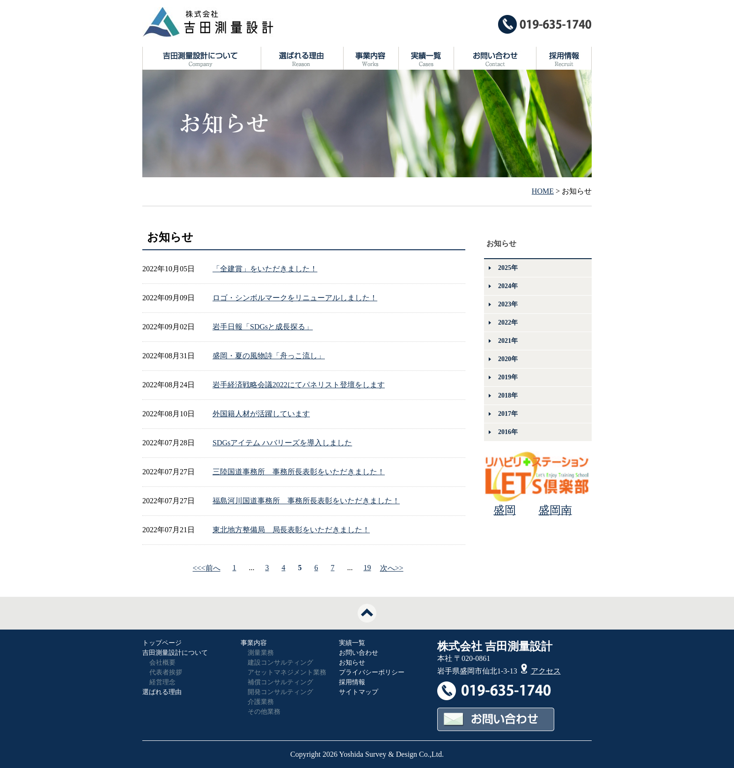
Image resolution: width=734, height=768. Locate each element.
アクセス (541, 671)
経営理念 (162, 682)
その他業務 (264, 711)
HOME (543, 191)
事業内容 (254, 642)
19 (367, 568)
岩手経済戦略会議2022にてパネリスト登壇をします (299, 385)
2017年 (508, 413)
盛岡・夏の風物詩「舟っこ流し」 (269, 356)
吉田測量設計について (175, 652)
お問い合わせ (358, 652)
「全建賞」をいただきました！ (265, 269)
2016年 (508, 431)
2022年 (508, 322)
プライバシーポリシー (371, 672)
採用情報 (352, 682)
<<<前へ (206, 568)
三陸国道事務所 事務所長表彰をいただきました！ (299, 472)
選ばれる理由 (162, 692)
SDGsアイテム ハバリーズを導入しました (282, 443)
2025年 (508, 267)
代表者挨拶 (165, 672)
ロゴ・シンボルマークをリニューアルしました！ (295, 298)
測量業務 (261, 652)
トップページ (162, 642)
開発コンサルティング (280, 692)
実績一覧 (352, 642)
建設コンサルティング (280, 662)
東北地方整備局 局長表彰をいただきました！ (291, 530)
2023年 (508, 304)
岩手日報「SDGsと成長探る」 (263, 327)
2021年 (508, 340)
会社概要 (162, 662)
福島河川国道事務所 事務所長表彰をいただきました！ (306, 501)
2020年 (508, 358)
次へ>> (392, 568)
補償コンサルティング (280, 682)
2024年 (508, 286)
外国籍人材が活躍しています (261, 414)
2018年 (508, 395)
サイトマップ (358, 692)
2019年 (508, 377)
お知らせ (352, 662)
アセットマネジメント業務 (287, 672)
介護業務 (261, 701)
